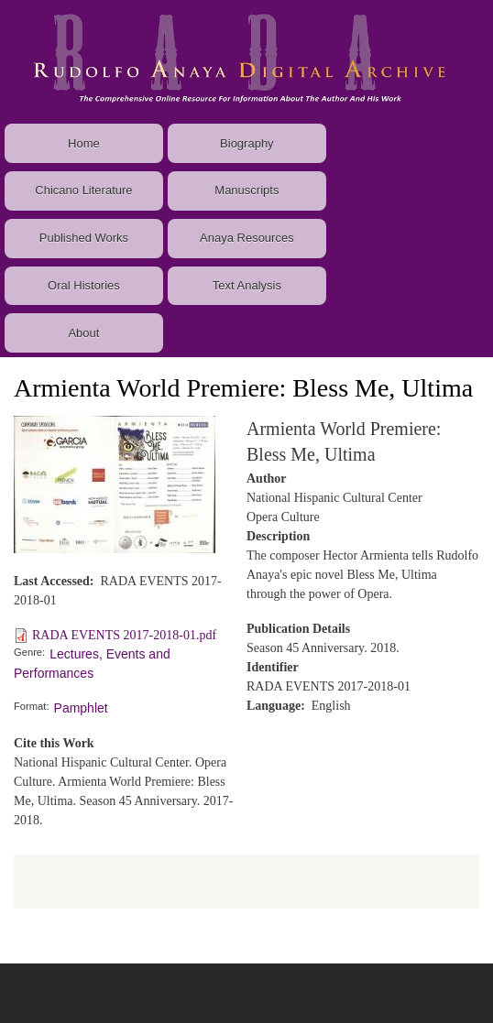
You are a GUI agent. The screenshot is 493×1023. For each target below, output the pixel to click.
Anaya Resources (247, 238)
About (83, 333)
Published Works (83, 238)
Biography (247, 143)
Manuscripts (246, 190)
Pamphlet (81, 708)
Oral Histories (84, 285)
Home (84, 143)
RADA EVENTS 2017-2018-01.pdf (124, 635)
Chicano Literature (83, 190)
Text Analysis (247, 285)
